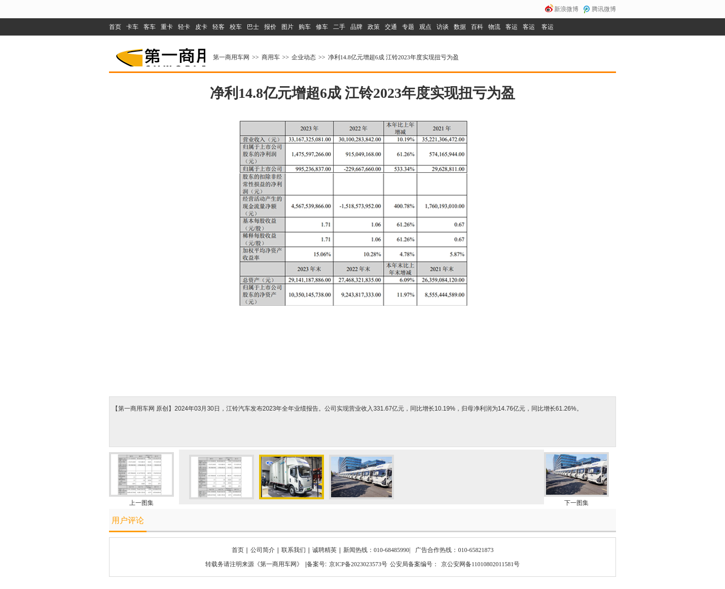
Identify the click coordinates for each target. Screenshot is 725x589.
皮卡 (201, 26)
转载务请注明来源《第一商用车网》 (254, 564)
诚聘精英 (324, 550)
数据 (460, 26)
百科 (477, 26)
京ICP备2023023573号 (358, 564)
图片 (287, 26)
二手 (339, 26)
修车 (322, 26)
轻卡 (184, 26)
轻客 (218, 26)
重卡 (167, 26)
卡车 (132, 26)
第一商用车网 (159, 53)
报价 (270, 26)
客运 (511, 26)
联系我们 (293, 550)
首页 (115, 26)
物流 (494, 26)
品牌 (356, 26)
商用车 (271, 57)
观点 (425, 26)
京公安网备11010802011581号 (480, 564)
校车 (236, 26)
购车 (305, 26)
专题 (408, 26)
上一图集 (141, 502)
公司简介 (262, 550)
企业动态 (304, 57)
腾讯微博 (604, 9)
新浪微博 (566, 9)
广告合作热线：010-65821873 (454, 550)
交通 (391, 26)
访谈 (443, 26)
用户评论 (128, 520)
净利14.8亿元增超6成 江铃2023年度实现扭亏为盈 (393, 57)
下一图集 (576, 502)
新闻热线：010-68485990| (376, 550)
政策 (374, 26)
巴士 (253, 26)
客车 (149, 26)
